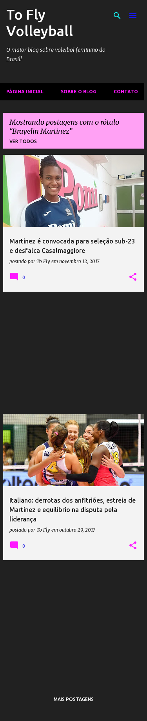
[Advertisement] (73, 353)
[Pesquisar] (117, 15)
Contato (126, 91)
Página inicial (25, 91)
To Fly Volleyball (39, 22)
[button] (133, 277)
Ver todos (23, 141)
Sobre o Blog (78, 91)
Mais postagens (74, 699)
